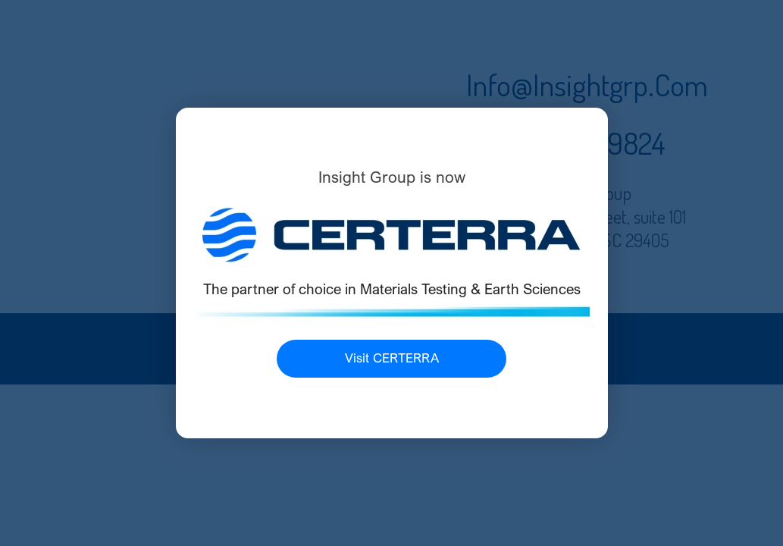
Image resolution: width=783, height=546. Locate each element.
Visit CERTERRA (392, 358)
